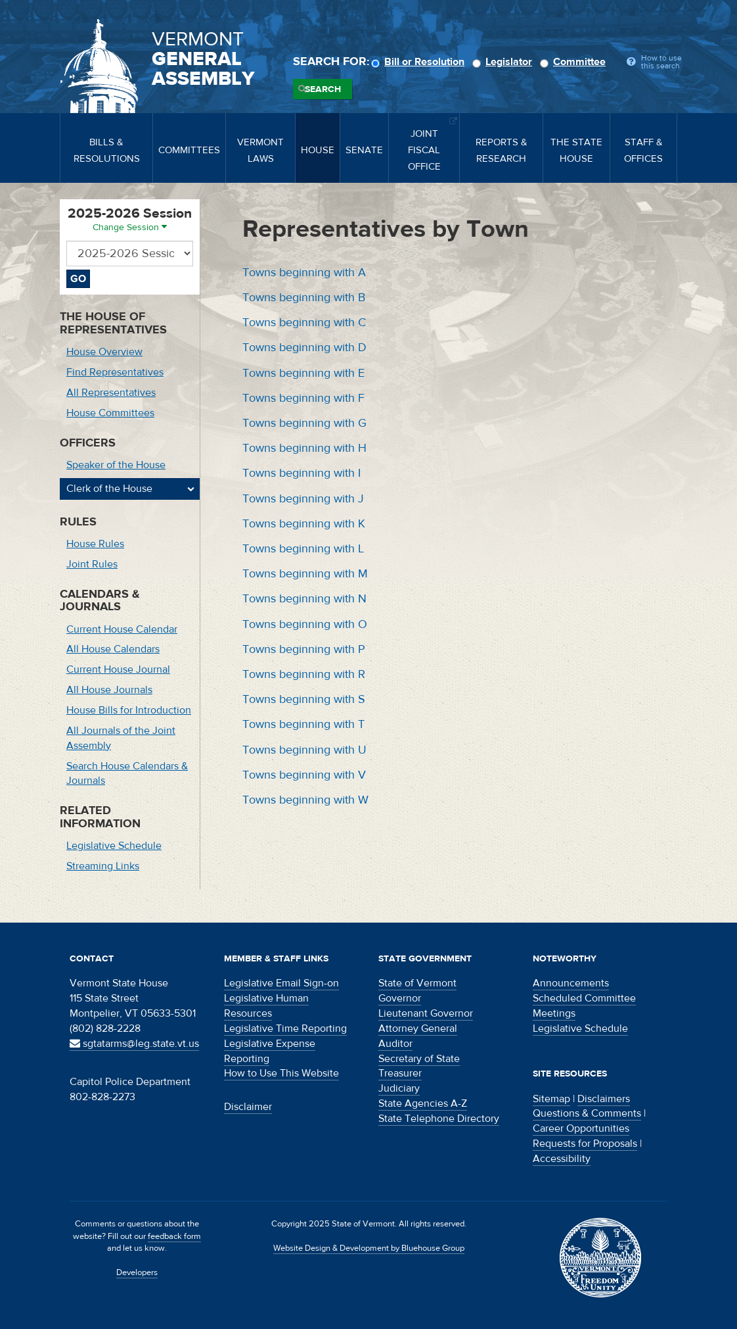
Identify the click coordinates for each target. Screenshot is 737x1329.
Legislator (504, 61)
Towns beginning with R (303, 674)
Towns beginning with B (303, 297)
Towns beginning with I (301, 473)
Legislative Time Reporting (285, 1028)
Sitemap (551, 1098)
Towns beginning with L (303, 548)
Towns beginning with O (304, 624)
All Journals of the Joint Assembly (120, 738)
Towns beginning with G (304, 423)
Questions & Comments (587, 1113)
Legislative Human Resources (266, 1006)
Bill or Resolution (419, 61)
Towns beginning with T (303, 724)
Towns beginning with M (305, 573)
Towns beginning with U (304, 750)
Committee (575, 61)
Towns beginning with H (304, 448)
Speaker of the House (116, 464)
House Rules (95, 543)
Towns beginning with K (303, 523)
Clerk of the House (109, 488)
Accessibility (562, 1158)
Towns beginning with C (304, 322)
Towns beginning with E (303, 373)
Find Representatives (115, 372)
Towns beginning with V (304, 775)
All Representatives (111, 392)
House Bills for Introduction (128, 710)
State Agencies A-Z (422, 1103)
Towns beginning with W (305, 800)
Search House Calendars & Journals (127, 774)
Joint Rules (92, 564)
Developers (137, 1272)
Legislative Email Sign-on (281, 983)
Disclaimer (248, 1106)
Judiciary (399, 1088)
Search (323, 89)
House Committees (110, 413)
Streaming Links (102, 866)
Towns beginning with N (304, 598)
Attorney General (417, 1028)
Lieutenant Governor (425, 1013)
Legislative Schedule (114, 845)
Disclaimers (603, 1098)
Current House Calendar (121, 629)
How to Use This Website (281, 1073)
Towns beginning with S (303, 699)
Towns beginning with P (303, 649)
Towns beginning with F (303, 398)
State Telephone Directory (438, 1118)
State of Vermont (417, 983)
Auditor (395, 1043)
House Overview (104, 351)
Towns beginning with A (304, 272)
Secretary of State (419, 1058)
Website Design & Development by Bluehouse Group (368, 1248)
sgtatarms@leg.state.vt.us (134, 1043)
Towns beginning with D (304, 347)
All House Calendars (113, 649)
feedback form (174, 1236)
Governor (399, 998)
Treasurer (400, 1073)
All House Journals (109, 689)
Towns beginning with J (303, 498)
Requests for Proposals (585, 1143)
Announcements (571, 983)
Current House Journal (118, 669)
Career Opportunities (581, 1128)
